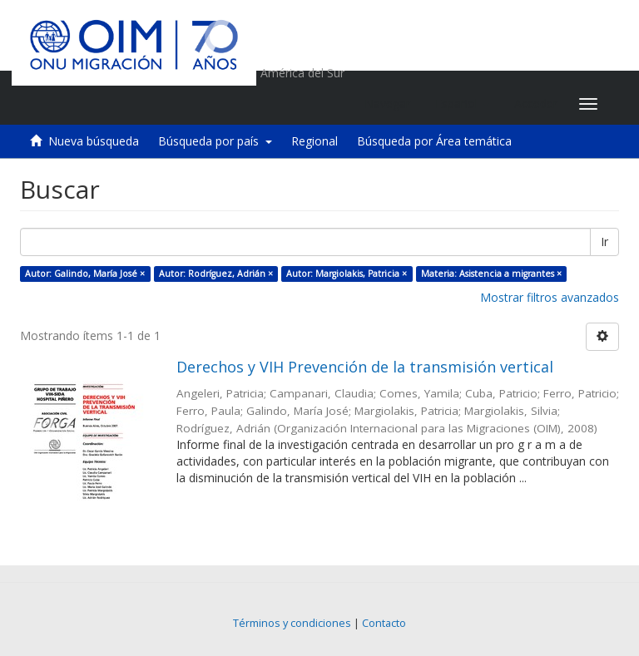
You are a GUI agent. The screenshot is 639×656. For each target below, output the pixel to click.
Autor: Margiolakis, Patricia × (346, 273)
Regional (314, 141)
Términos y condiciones (292, 623)
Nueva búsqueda (93, 141)
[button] (462, 104)
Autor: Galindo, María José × (85, 273)
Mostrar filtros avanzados (549, 297)
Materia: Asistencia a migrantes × (491, 273)
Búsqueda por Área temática (434, 141)
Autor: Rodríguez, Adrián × (216, 273)
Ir (604, 241)
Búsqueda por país (215, 141)
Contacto (384, 623)
